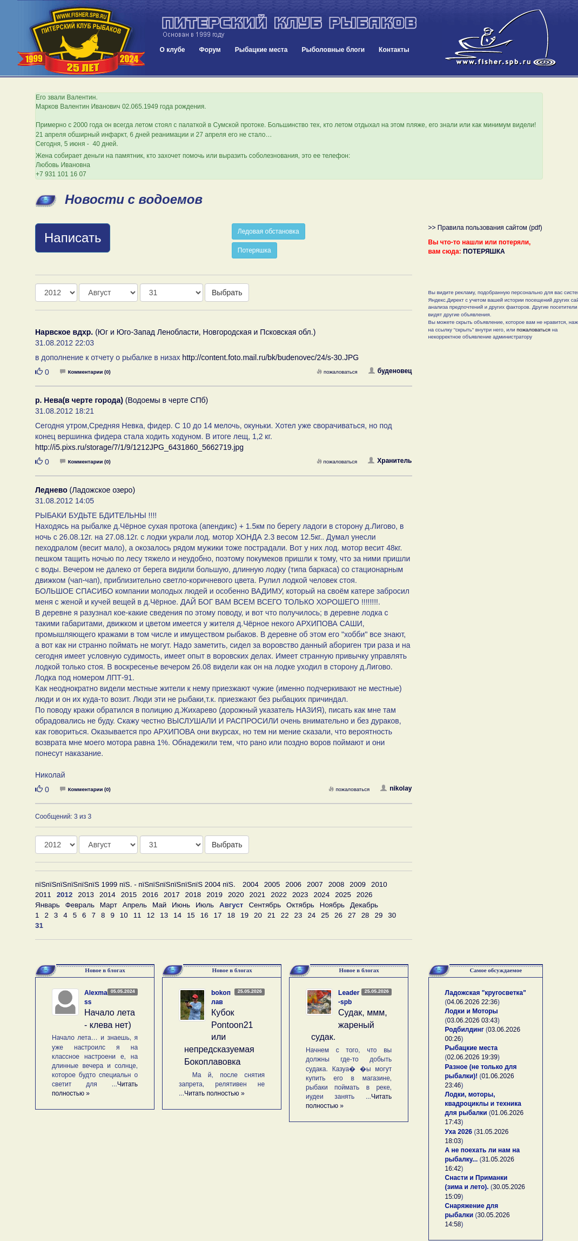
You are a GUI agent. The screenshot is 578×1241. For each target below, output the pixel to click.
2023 (300, 895)
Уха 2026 (459, 1132)
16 (204, 915)
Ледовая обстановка (268, 231)
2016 (150, 895)
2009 (358, 884)
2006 (293, 884)
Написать (72, 237)
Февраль (80, 905)
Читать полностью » (214, 1093)
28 (365, 915)
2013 (86, 895)
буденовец (390, 371)
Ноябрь (332, 905)
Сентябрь (264, 905)
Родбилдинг (464, 1029)
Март (108, 905)
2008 (336, 884)
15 (191, 915)
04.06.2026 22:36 (472, 1002)
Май (159, 905)
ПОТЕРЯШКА (484, 251)
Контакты (394, 50)
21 (271, 915)
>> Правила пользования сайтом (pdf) (485, 227)
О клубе (172, 50)
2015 (129, 895)
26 (338, 915)
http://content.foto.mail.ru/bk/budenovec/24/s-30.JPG (270, 357)
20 (258, 915)
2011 (43, 895)
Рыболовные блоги (333, 50)
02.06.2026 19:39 (472, 1057)
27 (352, 915)
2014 (107, 895)
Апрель (135, 905)
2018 (193, 895)
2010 (379, 884)
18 (231, 915)
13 (164, 915)
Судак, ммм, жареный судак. (349, 1025)
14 (177, 915)
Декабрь (364, 905)
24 (311, 915)
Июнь (181, 905)
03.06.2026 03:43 (472, 1020)
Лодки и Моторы (471, 1011)
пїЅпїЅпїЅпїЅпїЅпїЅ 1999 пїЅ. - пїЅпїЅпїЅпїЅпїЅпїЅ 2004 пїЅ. (135, 884)
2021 (258, 895)
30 (392, 915)
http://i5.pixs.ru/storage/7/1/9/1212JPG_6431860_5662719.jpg (139, 447)
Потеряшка (254, 250)
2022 (279, 895)
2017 (172, 895)
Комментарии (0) (85, 372)
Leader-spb (348, 997)
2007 (315, 884)
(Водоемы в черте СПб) (121, 400)
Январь (47, 905)
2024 (322, 895)
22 (285, 915)
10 (124, 915)
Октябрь (300, 905)
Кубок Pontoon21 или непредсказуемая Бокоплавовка (219, 1037)
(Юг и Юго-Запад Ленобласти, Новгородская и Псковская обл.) (175, 332)
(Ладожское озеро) (85, 490)
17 (218, 915)
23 (298, 915)
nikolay (396, 788)
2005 (272, 884)
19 (244, 915)
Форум (210, 50)
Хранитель (390, 460)
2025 (343, 895)
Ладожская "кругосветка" (485, 993)
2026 (365, 895)
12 (150, 915)
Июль (205, 905)
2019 (214, 895)
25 (325, 915)
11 (137, 915)
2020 (236, 895)
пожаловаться (337, 372)
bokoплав (221, 997)
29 (379, 915)
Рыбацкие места (261, 50)
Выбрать (227, 292)
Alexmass (95, 997)
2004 (251, 884)
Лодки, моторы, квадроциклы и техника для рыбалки (483, 1104)
